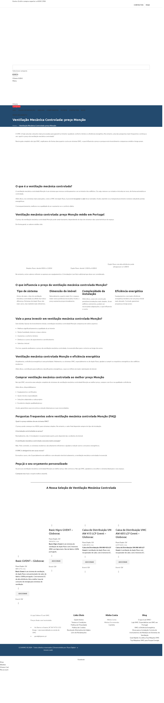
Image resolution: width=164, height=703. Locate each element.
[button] (22, 593)
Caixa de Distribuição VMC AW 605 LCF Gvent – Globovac (131, 533)
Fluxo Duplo (20, 566)
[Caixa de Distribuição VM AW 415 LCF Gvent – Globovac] (97, 507)
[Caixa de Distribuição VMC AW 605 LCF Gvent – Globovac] (131, 507)
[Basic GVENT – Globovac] (31, 507)
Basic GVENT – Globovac (30, 560)
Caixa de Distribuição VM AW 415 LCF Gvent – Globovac (96, 533)
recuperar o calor (80, 199)
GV (26, 566)
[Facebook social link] (81, 659)
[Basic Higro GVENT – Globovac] (64, 507)
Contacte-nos (21, 474)
